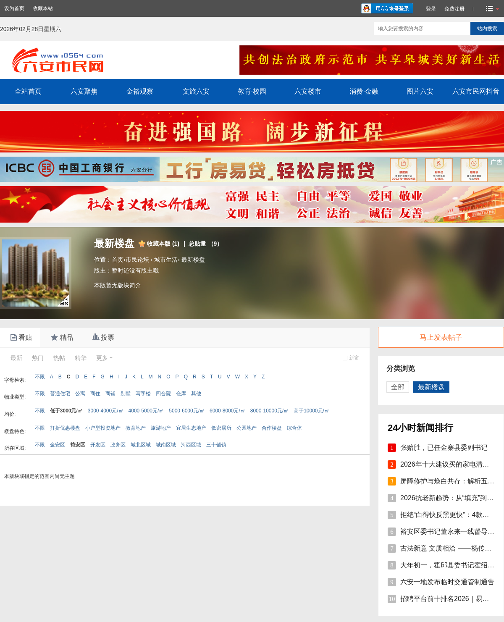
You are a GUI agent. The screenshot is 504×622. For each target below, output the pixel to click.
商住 (95, 393)
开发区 (97, 445)
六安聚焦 (84, 91)
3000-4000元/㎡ (105, 411)
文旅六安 (196, 91)
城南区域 (166, 445)
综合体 (294, 428)
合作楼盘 (272, 428)
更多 (102, 357)
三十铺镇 (216, 445)
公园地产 (246, 428)
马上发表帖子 (441, 337)
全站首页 (28, 91)
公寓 (80, 393)
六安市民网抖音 (475, 91)
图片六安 (420, 91)
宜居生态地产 (191, 428)
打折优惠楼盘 (65, 428)
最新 (16, 357)
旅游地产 (161, 428)
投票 (102, 337)
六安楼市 (307, 91)
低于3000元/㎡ (66, 411)
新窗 (354, 358)
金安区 (57, 445)
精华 (81, 357)
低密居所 (221, 428)
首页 (117, 259)
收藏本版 (163, 243)
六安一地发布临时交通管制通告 (447, 581)
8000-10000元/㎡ (269, 411)
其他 (196, 393)
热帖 (59, 357)
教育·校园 (252, 91)
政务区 (118, 445)
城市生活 (166, 259)
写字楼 (143, 393)
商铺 (110, 393)
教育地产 (136, 428)
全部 (397, 387)
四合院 (163, 393)
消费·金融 (363, 91)
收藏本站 (43, 8)
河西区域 (191, 445)
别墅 (126, 393)
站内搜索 (487, 28)
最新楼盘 (193, 259)
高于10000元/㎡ (311, 411)
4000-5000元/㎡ (146, 411)
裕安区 (77, 445)
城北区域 (141, 445)
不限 (40, 377)
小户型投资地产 (103, 428)
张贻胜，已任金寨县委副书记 (444, 447)
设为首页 (14, 8)
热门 (38, 357)
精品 (61, 337)
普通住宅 (60, 393)
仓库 (181, 393)
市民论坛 (137, 259)
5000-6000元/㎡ (187, 411)
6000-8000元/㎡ (227, 411)
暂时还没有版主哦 (135, 270)
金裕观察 (139, 91)
